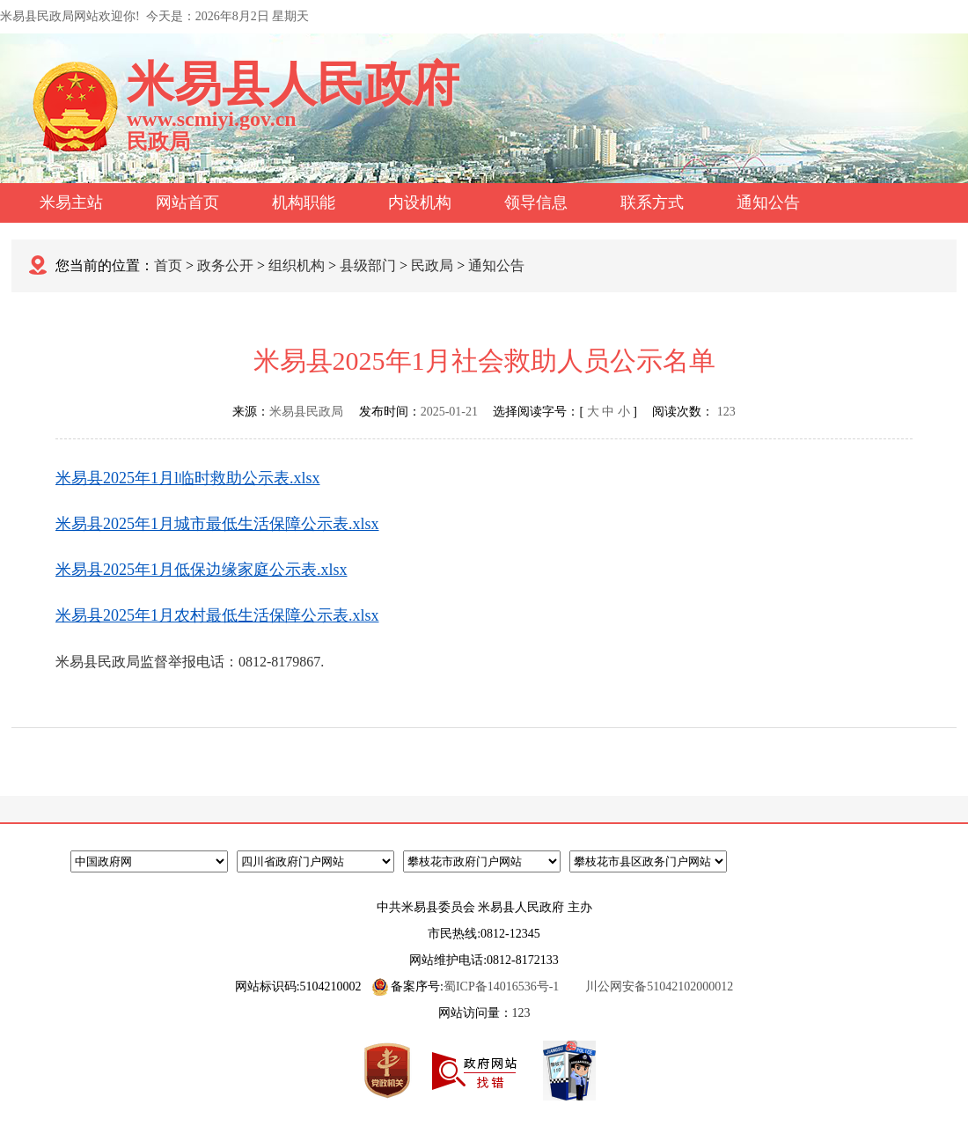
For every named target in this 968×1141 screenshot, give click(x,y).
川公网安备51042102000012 (659, 986)
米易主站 (71, 202)
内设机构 (419, 202)
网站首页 (187, 202)
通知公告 (768, 202)
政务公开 (225, 265)
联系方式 (652, 202)
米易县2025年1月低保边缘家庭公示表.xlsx (201, 569)
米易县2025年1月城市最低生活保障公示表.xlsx (217, 524)
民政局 (432, 265)
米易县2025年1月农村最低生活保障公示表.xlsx (217, 615)
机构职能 (303, 202)
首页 (168, 265)
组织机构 (296, 265)
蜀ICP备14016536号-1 (501, 986)
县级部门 (368, 265)
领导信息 (536, 202)
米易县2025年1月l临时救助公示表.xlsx (187, 478)
